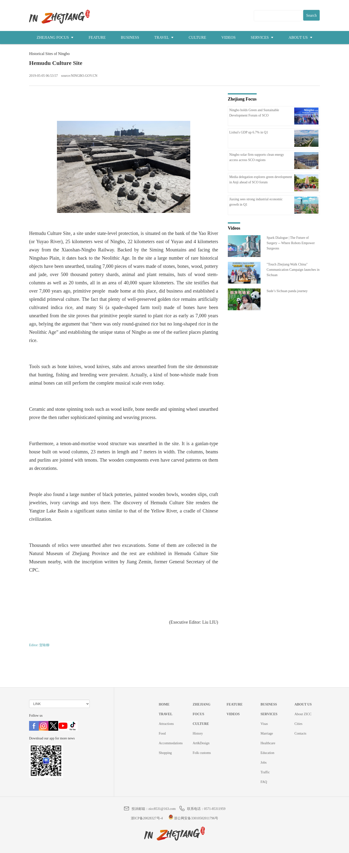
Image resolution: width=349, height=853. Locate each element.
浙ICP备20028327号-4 (147, 818)
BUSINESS (130, 37)
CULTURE (197, 37)
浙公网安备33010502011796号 (193, 818)
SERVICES (262, 37)
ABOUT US (300, 37)
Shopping (165, 753)
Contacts (300, 733)
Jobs (264, 762)
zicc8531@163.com (162, 809)
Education (267, 753)
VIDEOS (228, 37)
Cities (298, 724)
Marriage (267, 733)
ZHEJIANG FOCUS (55, 37)
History (198, 733)
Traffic (265, 772)
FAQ (264, 782)
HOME (164, 704)
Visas (264, 724)
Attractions (166, 724)
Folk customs (202, 753)
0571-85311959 (214, 809)
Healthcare (268, 743)
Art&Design (201, 743)
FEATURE (97, 37)
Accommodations (171, 743)
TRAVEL (164, 37)
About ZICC (302, 714)
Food (162, 733)
